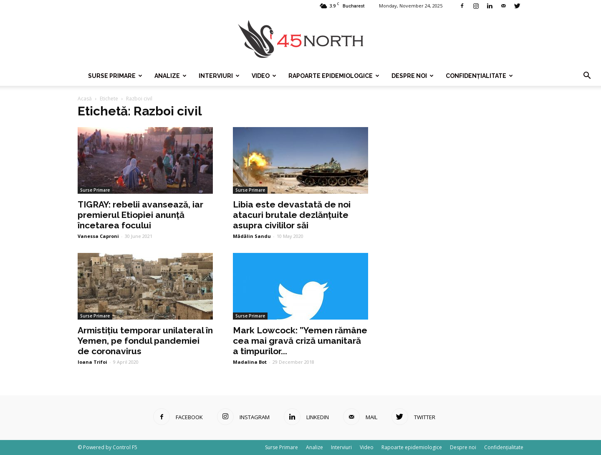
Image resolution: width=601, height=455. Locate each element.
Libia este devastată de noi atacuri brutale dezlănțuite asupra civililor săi (292, 214)
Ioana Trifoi (92, 362)
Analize (170, 75)
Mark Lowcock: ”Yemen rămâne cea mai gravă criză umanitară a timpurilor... (300, 340)
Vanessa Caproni (98, 236)
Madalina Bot (250, 362)
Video (264, 75)
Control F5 (125, 447)
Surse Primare (115, 75)
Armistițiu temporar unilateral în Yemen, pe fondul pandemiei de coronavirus (145, 340)
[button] (587, 76)
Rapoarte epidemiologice (333, 75)
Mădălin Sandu (252, 236)
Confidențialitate (479, 75)
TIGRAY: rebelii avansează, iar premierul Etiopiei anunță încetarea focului (140, 214)
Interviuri (219, 75)
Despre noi (412, 75)
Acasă (85, 98)
